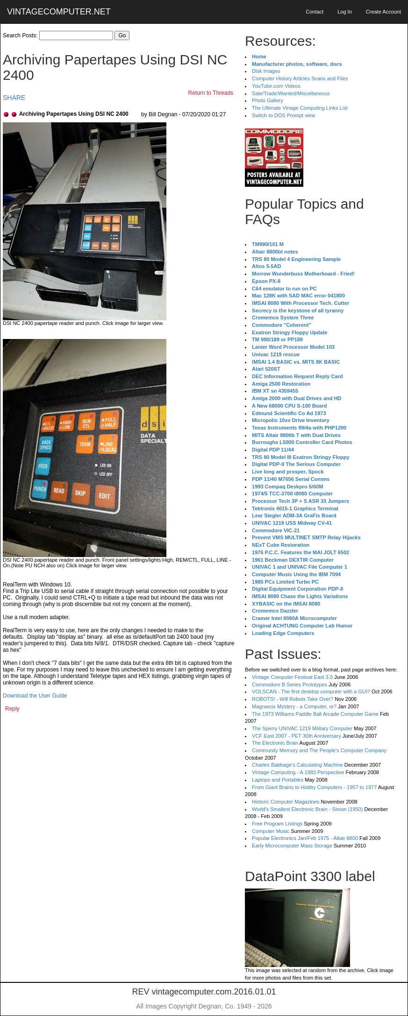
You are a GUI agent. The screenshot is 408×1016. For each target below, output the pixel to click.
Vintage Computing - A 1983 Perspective (298, 772)
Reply (12, 709)
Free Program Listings (277, 823)
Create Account (383, 11)
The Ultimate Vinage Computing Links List (300, 108)
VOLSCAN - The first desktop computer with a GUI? (311, 691)
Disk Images (266, 71)
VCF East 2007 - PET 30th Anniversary (296, 736)
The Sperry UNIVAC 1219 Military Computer (302, 728)
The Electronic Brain (275, 743)
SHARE (14, 97)
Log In (344, 11)
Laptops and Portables (277, 780)
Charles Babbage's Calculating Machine (297, 765)
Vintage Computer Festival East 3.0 (292, 677)
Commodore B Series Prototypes (289, 684)
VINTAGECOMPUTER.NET (59, 11)
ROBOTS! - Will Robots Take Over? (292, 699)
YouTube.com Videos (276, 86)
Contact (314, 11)
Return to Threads (211, 93)
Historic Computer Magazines (285, 801)
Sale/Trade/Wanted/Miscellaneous (291, 93)
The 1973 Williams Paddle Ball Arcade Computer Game (315, 714)
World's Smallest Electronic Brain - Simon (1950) (307, 809)
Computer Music (270, 831)
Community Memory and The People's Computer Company (319, 750)
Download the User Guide (35, 695)
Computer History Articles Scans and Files (300, 78)
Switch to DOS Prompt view (283, 115)
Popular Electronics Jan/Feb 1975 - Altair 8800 (305, 838)
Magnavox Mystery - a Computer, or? (294, 706)
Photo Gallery (267, 100)
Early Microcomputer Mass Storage (292, 845)
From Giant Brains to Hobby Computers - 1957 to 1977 (314, 787)
